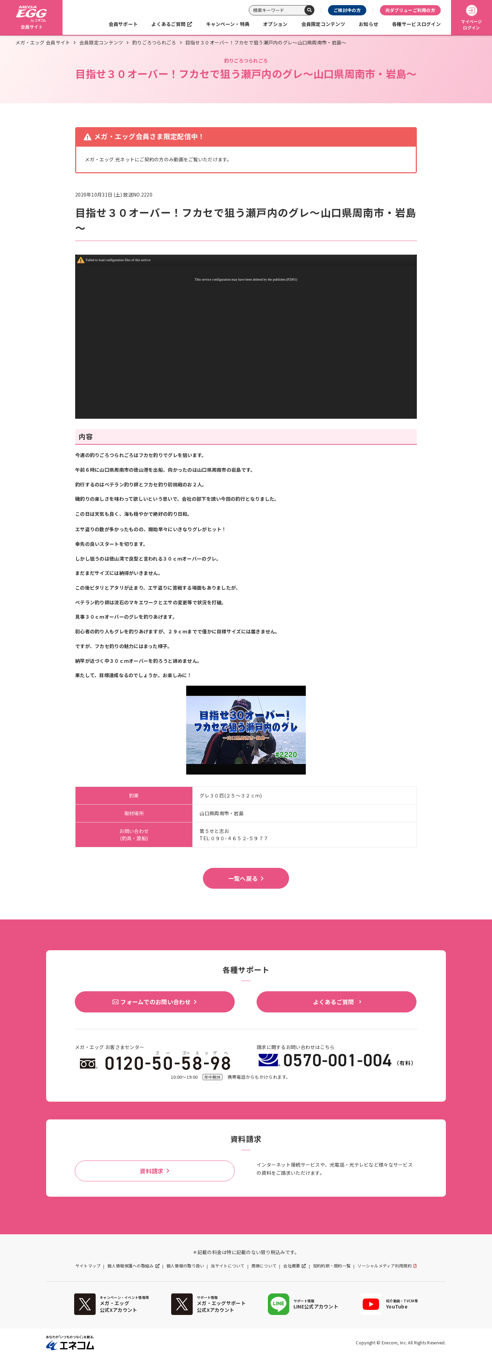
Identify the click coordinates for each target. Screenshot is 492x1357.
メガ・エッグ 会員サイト (42, 42)
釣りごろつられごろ (154, 42)
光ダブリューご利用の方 (410, 10)
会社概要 (291, 1266)
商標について (264, 1266)
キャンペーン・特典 (228, 24)
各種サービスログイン (416, 24)
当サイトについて (227, 1266)
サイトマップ (88, 1266)
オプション (275, 24)
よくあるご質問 (168, 24)
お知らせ (368, 24)
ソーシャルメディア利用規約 (384, 1266)
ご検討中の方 (347, 10)
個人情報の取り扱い (185, 1266)
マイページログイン (471, 17)
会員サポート (123, 24)
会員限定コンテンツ (323, 24)
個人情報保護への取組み (130, 1266)
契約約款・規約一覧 (332, 1266)
